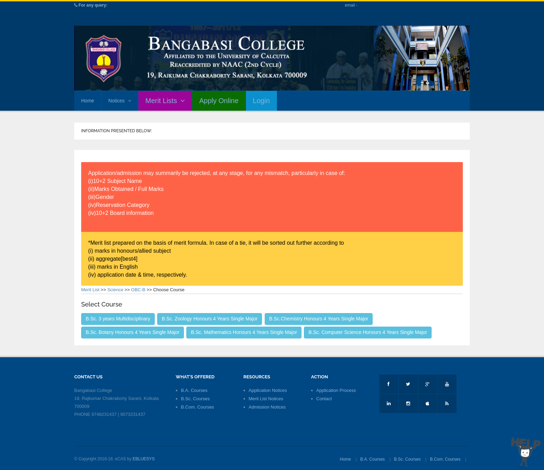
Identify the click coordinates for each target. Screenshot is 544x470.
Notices (119, 100)
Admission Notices (267, 407)
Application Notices (268, 390)
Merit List (90, 289)
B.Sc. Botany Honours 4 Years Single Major (132, 332)
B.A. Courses (194, 390)
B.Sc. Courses (195, 398)
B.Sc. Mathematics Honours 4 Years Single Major (244, 332)
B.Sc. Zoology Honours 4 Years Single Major (209, 318)
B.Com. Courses (197, 407)
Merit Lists (165, 100)
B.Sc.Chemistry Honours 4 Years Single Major (318, 318)
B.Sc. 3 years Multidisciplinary (118, 318)
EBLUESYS (143, 458)
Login (261, 100)
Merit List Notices (266, 398)
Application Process (336, 390)
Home (87, 100)
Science (115, 289)
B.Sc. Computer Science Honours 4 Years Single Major (367, 332)
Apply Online (218, 100)
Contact (324, 398)
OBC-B (138, 289)
